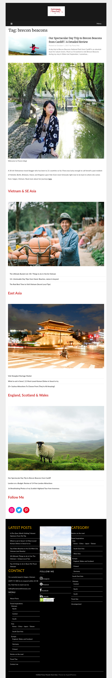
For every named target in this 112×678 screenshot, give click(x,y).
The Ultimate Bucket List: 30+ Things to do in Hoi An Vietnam (33, 274)
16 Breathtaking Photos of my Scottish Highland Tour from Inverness (33, 488)
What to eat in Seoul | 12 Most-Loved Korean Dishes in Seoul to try (33, 381)
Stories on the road (16, 654)
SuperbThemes (71, 675)
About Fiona (14, 598)
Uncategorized (76, 604)
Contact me (14, 664)
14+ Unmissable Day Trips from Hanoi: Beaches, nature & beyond (34, 279)
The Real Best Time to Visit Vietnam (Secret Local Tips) (30, 284)
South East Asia (17, 631)
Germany (15, 644)
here (50, 179)
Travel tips (74, 599)
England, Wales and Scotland (22, 639)
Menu (99, 23)
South (14, 619)
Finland (15, 649)
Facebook (44, 590)
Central (15, 614)
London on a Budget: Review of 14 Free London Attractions (30, 483)
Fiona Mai (75, 45)
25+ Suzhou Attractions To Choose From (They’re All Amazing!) (31, 386)
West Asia (76, 554)
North (14, 609)
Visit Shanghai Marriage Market (20, 376)
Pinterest (44, 584)
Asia (12, 624)
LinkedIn (44, 596)
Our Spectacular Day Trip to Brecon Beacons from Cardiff (29, 478)
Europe (13, 636)
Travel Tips (14, 659)
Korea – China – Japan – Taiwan (23, 626)
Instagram (44, 578)
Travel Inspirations (16, 604)
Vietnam (14, 606)
